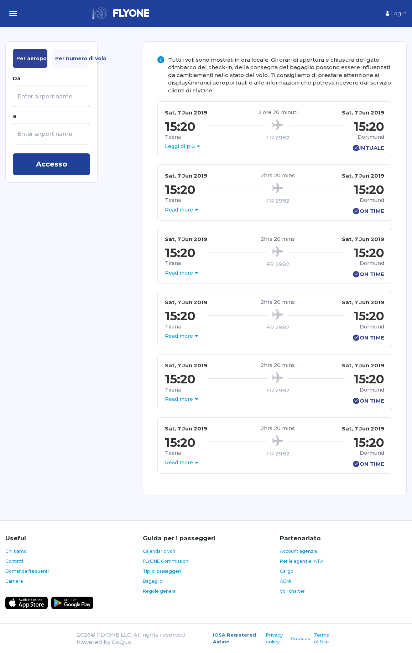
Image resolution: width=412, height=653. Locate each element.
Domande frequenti (27, 571)
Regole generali (160, 591)
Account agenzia (298, 551)
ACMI (285, 581)
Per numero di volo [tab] (72, 58)
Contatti (14, 561)
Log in (396, 13)
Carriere (14, 581)
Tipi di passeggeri (162, 571)
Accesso (51, 164)
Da (16, 78)
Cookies (300, 638)
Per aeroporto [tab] (31, 58)
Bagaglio (152, 581)
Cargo (286, 571)
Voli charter (292, 591)
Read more (179, 209)
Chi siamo (16, 551)
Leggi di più (180, 146)
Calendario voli (159, 551)
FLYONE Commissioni (166, 561)
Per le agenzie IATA (301, 561)
